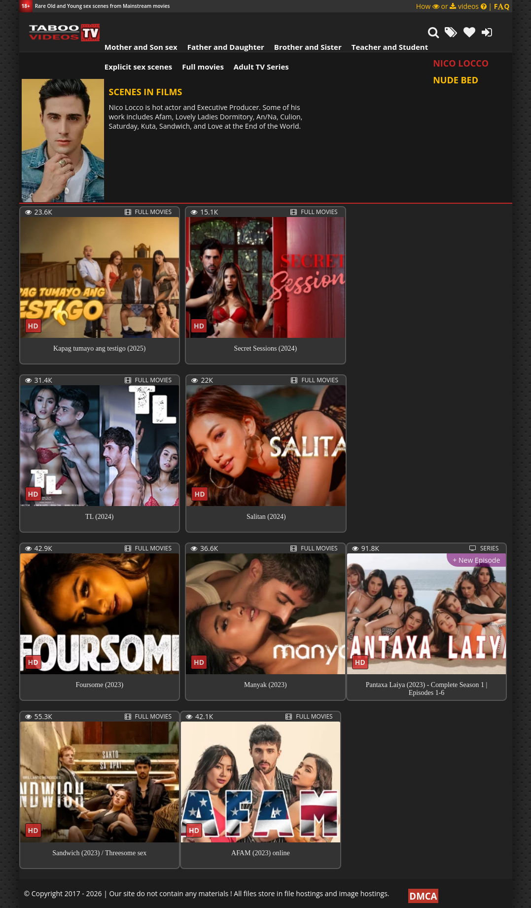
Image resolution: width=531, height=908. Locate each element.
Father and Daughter (218, 22)
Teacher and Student (383, 22)
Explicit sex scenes (132, 42)
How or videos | (463, 6)
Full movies (196, 42)
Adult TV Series (255, 42)
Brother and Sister (301, 22)
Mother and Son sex (134, 22)
